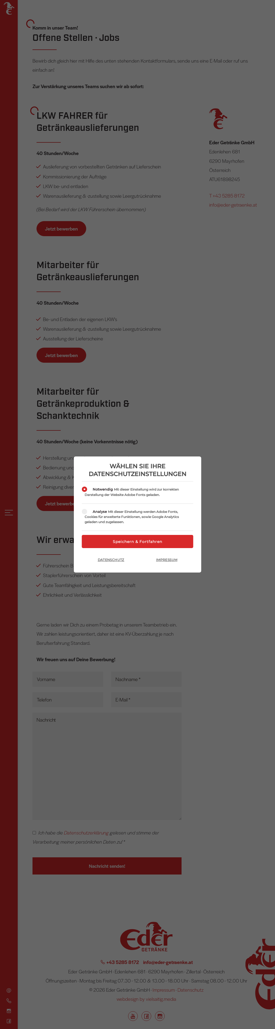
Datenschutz (111, 560)
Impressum (166, 560)
